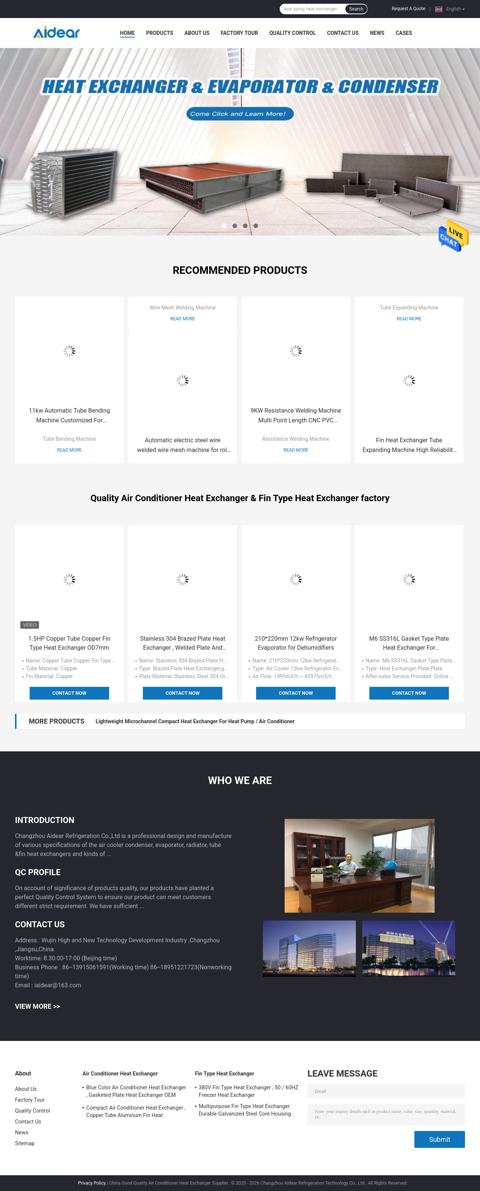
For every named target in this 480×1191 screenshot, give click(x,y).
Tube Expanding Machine (409, 308)
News (377, 33)
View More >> (37, 1006)
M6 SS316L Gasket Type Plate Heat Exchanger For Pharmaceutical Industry (409, 643)
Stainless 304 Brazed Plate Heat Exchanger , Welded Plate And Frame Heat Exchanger (182, 643)
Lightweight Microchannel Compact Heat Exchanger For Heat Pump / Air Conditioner (195, 721)
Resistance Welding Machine (296, 439)
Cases (404, 33)
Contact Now (69, 693)
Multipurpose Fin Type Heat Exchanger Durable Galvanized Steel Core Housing (245, 1110)
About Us (197, 33)
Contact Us (342, 33)
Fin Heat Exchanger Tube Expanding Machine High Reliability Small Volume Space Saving (409, 446)
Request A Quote (408, 8)
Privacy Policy (92, 1183)
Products (159, 33)
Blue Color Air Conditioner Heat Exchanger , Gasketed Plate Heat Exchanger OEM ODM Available (136, 1092)
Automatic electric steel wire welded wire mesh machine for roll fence (182, 446)
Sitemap (24, 1143)
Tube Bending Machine (69, 439)
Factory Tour (239, 33)
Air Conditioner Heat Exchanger (120, 1074)
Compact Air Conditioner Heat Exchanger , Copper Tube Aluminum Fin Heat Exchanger (136, 1112)
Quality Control (292, 33)
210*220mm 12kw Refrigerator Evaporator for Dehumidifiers (296, 643)
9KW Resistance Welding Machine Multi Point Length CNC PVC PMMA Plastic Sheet (295, 416)
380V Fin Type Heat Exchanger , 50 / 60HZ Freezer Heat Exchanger (248, 1091)
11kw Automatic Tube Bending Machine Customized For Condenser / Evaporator (69, 416)
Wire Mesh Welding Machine (183, 308)
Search (356, 9)
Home (127, 33)
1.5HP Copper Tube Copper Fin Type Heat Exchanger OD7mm (69, 643)
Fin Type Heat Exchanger (224, 1074)
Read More (69, 450)
